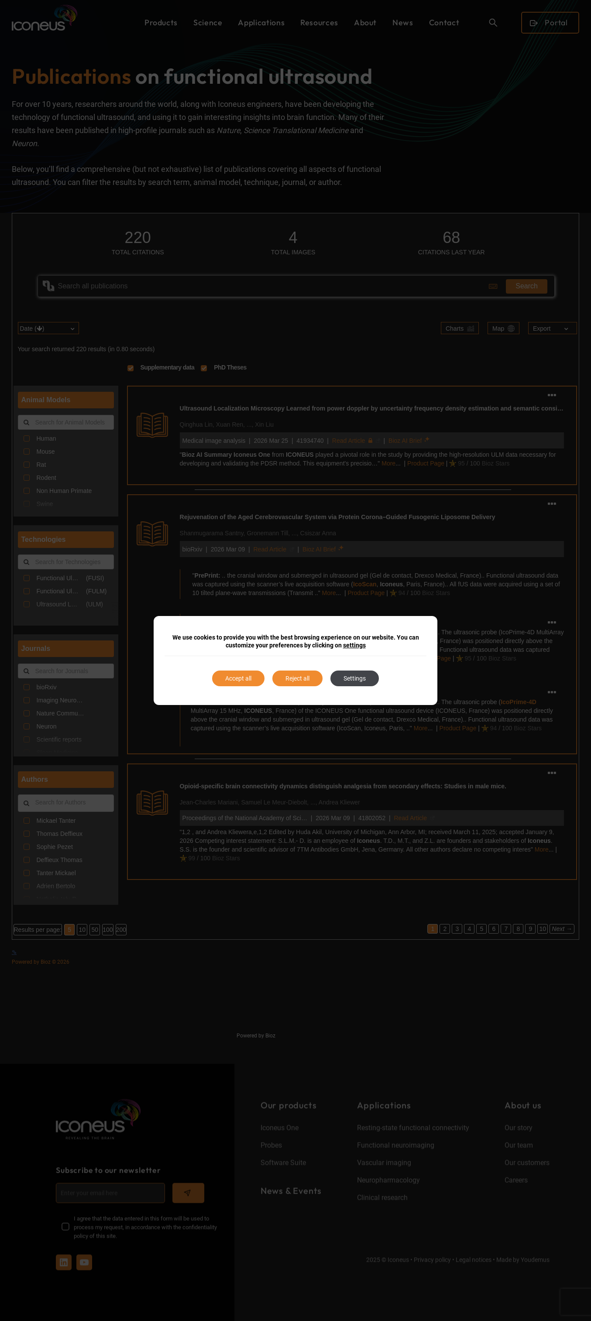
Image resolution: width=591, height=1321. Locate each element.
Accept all (238, 678)
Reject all (297, 678)
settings (354, 645)
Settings (355, 678)
